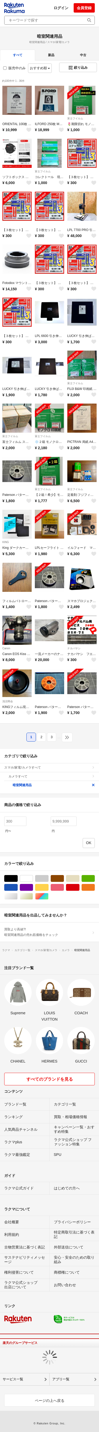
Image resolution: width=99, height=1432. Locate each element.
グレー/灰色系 (48, 879)
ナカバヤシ (74, 648)
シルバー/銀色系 (17, 896)
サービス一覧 (13, 1379)
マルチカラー (48, 896)
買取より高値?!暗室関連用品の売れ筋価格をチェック (49, 931)
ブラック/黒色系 (17, 879)
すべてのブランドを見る (49, 1079)
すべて (17, 55)
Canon (6, 648)
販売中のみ (14, 68)
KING (5, 542)
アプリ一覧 (60, 1379)
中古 (83, 55)
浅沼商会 (7, 701)
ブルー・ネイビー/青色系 (17, 887)
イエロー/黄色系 (48, 887)
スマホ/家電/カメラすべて (49, 767)
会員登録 (84, 8)
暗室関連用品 (54, 785)
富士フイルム (75, 118)
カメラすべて (51, 776)
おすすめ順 (40, 68)
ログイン (61, 8)
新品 (51, 55)
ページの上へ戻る (49, 1400)
